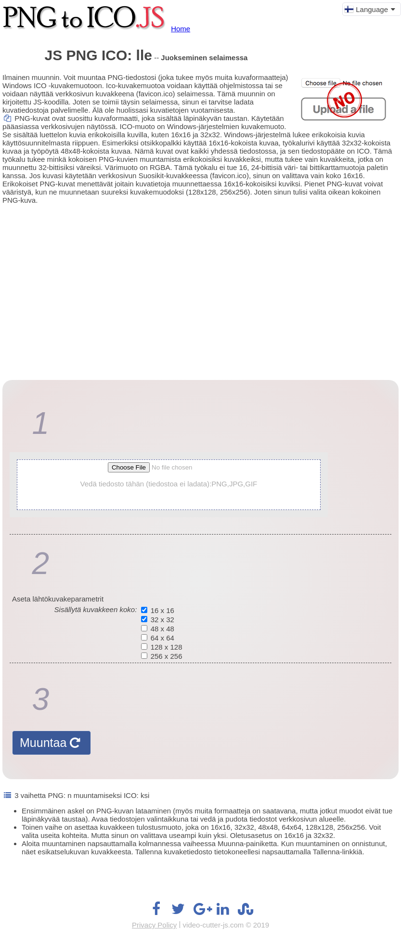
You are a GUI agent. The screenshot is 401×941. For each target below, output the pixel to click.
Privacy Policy (154, 925)
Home (180, 29)
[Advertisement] (200, 283)
